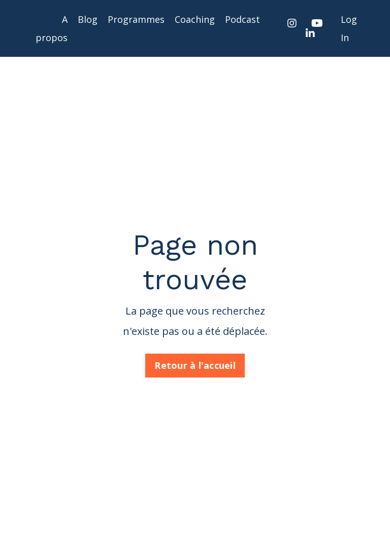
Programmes (136, 19)
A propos (52, 28)
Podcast (242, 19)
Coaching (195, 19)
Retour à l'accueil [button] (195, 365)
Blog (88, 19)
